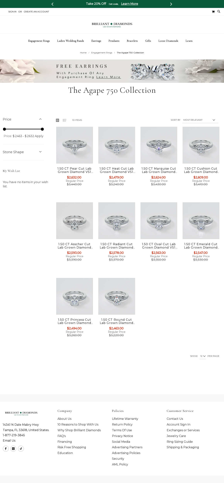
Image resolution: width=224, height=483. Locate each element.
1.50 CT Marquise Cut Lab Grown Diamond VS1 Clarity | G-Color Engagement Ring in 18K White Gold (159, 177)
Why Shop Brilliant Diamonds (79, 430)
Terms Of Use (122, 430)
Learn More (129, 4)
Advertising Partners (127, 447)
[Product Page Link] (74, 152)
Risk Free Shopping (71, 447)
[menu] (112, 41)
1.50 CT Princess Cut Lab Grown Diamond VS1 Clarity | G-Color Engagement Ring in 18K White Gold (74, 327)
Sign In (12, 11)
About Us (64, 419)
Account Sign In (178, 424)
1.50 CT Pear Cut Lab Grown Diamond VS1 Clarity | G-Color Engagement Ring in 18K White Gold (74, 177)
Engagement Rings (101, 59)
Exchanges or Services (183, 430)
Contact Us (175, 419)
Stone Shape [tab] (13, 159)
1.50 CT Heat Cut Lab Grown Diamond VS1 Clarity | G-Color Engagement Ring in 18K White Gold (116, 177)
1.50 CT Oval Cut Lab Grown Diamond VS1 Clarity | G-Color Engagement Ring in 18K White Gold (159, 252)
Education (65, 453)
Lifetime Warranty (125, 419)
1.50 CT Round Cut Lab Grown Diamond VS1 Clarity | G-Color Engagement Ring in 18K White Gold (116, 327)
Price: (8, 142)
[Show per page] (202, 363)
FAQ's (61, 436)
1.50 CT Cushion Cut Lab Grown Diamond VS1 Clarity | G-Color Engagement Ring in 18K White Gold (201, 177)
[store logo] (112, 24)
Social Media (121, 441)
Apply (39, 142)
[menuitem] (40, 40)
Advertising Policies (126, 453)
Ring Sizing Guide (180, 441)
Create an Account (36, 11)
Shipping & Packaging (183, 447)
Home (83, 59)
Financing (64, 441)
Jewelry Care (176, 436)
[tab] (112, 41)
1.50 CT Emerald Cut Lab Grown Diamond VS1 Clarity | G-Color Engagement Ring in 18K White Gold (201, 252)
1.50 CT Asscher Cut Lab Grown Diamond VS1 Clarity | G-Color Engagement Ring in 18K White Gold (74, 252)
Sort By (175, 126)
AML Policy (120, 464)
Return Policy (122, 424)
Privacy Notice (122, 436)
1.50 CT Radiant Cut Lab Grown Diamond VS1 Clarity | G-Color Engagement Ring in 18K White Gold (116, 252)
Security (118, 459)
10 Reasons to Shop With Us (77, 424)
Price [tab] (7, 126)
